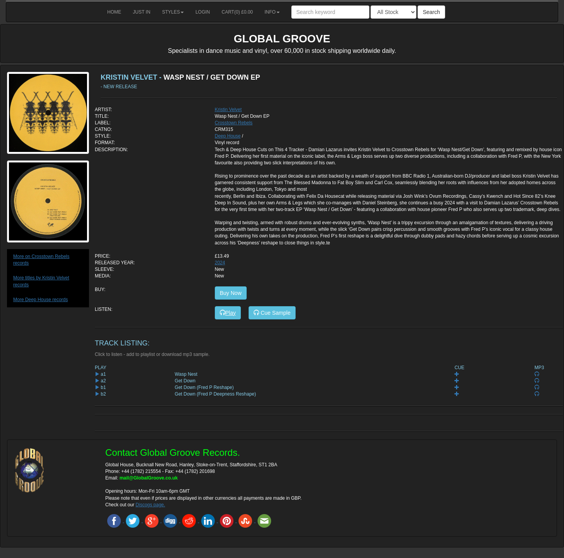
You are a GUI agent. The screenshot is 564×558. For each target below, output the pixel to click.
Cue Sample (272, 313)
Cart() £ (237, 12)
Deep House (228, 136)
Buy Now (231, 293)
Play (228, 313)
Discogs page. (150, 504)
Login (202, 12)
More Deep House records (40, 299)
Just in (141, 12)
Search (431, 12)
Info (272, 12)
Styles (173, 12)
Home (114, 12)
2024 (220, 262)
